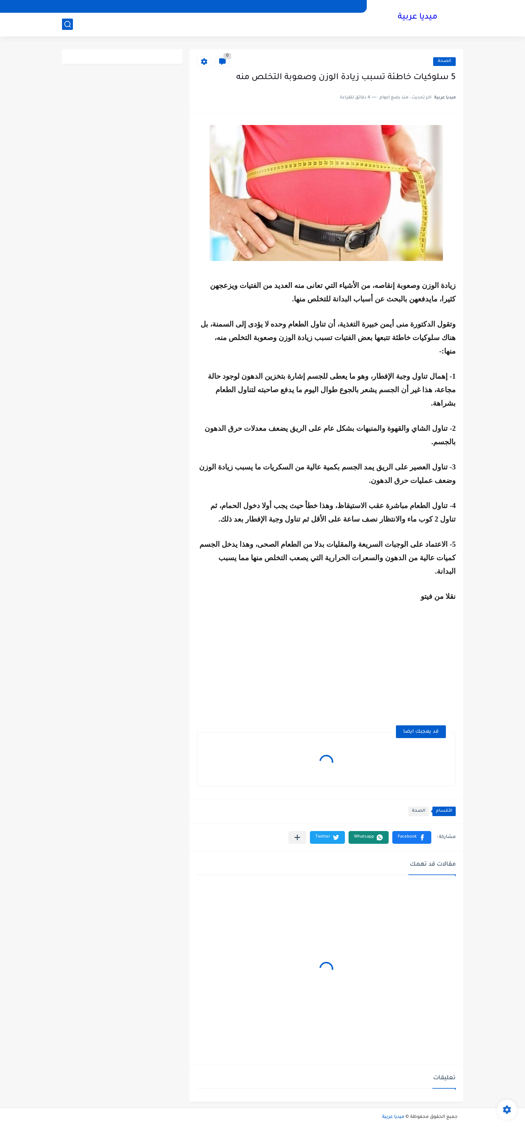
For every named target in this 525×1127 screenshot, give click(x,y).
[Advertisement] (394, 665)
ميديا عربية (418, 17)
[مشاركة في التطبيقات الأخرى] (297, 837)
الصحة (444, 61)
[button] (411, 837)
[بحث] (67, 24)
